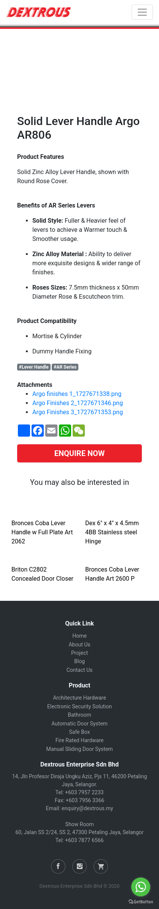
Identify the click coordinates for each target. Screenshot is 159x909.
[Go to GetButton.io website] (141, 901)
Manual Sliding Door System (79, 749)
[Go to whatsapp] (140, 886)
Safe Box (79, 732)
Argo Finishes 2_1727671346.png (77, 403)
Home (79, 636)
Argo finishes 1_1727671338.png (76, 393)
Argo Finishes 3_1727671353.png (77, 412)
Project (79, 653)
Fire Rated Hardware (80, 740)
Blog (79, 661)
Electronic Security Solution (79, 706)
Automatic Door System (79, 724)
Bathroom (79, 715)
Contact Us (80, 670)
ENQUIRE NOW (79, 453)
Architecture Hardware (79, 698)
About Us (79, 644)
